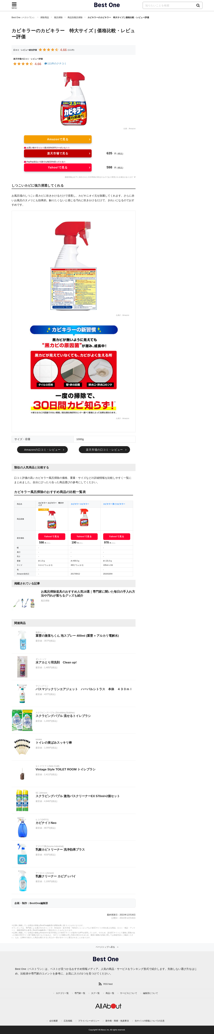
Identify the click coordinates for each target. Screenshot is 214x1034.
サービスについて (128, 993)
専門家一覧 (80, 993)
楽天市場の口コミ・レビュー (104, 449)
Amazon (132, 129)
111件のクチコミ (55, 63)
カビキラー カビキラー (80, 504)
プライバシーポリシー (88, 1021)
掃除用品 (44, 17)
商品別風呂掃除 (75, 17)
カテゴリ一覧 (62, 993)
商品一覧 (110, 993)
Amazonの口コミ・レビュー (42, 449)
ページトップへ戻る (105, 947)
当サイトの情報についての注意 (150, 1021)
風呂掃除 (58, 17)
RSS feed (107, 984)
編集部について (150, 993)
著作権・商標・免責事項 (117, 1021)
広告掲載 (68, 1021)
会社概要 (53, 1021)
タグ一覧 (95, 993)
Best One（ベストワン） (23, 17)
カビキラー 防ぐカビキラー (114, 504)
